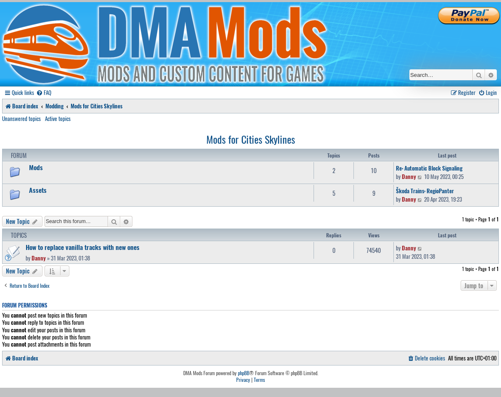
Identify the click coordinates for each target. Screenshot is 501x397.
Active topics (58, 118)
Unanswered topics (21, 118)
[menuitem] (43, 93)
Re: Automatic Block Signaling (429, 168)
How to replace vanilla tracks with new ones (83, 247)
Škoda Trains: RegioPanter (425, 191)
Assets (38, 190)
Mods (36, 167)
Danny (409, 176)
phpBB (243, 373)
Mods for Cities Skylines (250, 139)
